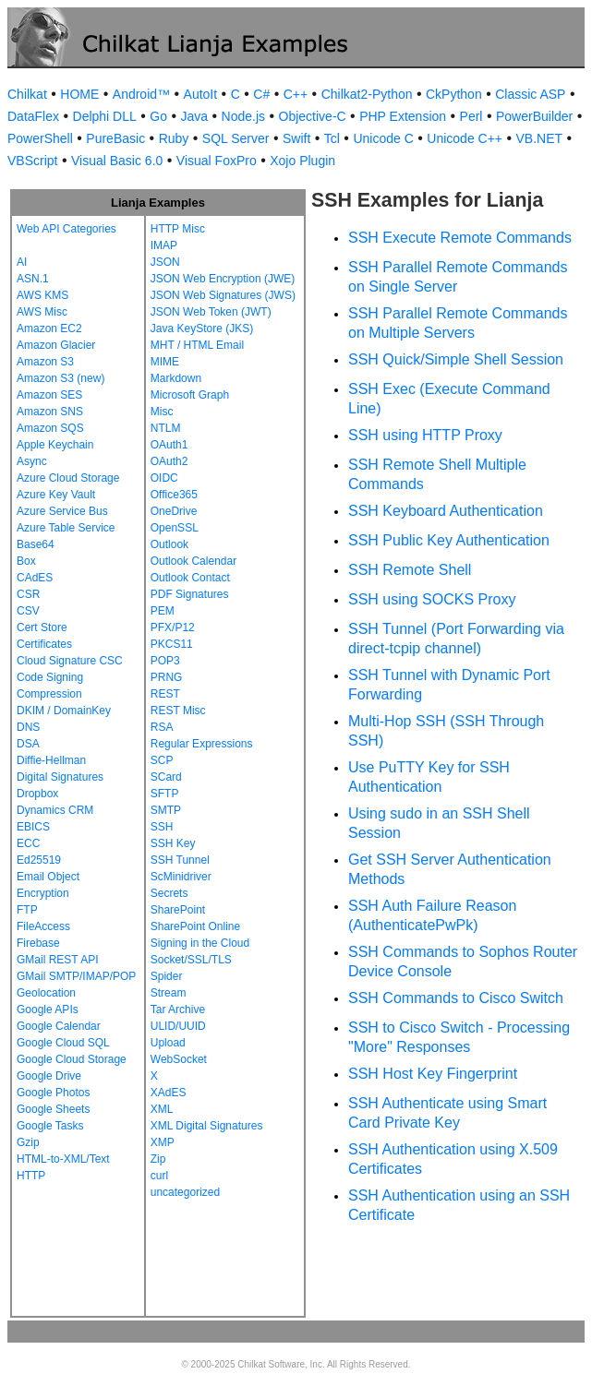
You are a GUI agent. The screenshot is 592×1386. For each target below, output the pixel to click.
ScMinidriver (181, 876)
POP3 (165, 660)
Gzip (28, 1142)
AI (22, 262)
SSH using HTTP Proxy (425, 435)
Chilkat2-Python (367, 94)
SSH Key (173, 843)
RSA (162, 727)
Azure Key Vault (56, 494)
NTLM (166, 428)
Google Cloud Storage (72, 1059)
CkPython (454, 94)
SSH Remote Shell (409, 570)
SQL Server (236, 138)
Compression (49, 693)
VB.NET (539, 138)
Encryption (43, 893)
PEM (163, 610)
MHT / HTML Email (197, 345)
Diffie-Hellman (51, 760)
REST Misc (178, 710)
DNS (28, 727)
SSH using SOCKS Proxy (431, 599)
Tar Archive (178, 1009)
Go (158, 116)
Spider (167, 976)
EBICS (33, 826)
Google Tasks (50, 1125)
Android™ (141, 94)
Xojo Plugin (302, 160)
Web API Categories (66, 228)
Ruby (174, 138)
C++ (296, 94)
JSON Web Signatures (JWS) (223, 295)
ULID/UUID (178, 1026)
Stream (169, 992)
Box (26, 561)
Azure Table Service (66, 527)
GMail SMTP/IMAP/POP (76, 976)
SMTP (166, 810)
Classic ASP (530, 94)
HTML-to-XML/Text (63, 1159)
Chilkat (27, 94)
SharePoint (178, 909)
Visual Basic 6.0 (117, 160)
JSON (165, 262)
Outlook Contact (190, 577)
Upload (168, 1042)
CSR (28, 594)
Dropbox (37, 793)
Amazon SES (49, 394)
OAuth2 (169, 461)
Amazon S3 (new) (60, 378)
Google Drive (49, 1075)
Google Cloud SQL (63, 1042)
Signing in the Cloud (200, 943)
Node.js (243, 116)
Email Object (48, 876)
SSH (162, 826)
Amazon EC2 (49, 328)
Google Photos (53, 1092)
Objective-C (312, 116)
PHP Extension (402, 116)
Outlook (169, 544)
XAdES (169, 1092)
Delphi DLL (105, 116)
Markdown (176, 378)
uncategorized (185, 1192)
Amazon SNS (50, 411)
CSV (28, 610)
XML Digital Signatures (207, 1125)
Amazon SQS (50, 428)
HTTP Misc (178, 228)
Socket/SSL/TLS (191, 959)
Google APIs (48, 1009)
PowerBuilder (534, 116)
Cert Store (42, 627)
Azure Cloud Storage (68, 478)
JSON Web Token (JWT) (211, 311)
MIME (165, 361)
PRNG (167, 677)
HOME (79, 94)
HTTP (31, 1175)
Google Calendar (59, 1026)
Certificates (44, 644)
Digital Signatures (60, 777)
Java (194, 116)
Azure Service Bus (62, 511)
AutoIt (201, 94)
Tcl (332, 138)
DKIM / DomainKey (64, 710)
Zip (158, 1159)
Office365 (174, 494)
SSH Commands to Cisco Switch (455, 998)
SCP (162, 760)
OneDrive (174, 511)
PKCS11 (172, 644)
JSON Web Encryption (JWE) (223, 278)
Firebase (38, 943)
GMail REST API (57, 959)
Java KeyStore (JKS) (202, 328)
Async (32, 461)
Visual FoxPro (216, 160)
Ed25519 (39, 860)
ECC (28, 843)
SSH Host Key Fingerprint (432, 1073)
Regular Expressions (202, 743)
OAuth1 (169, 444)
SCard (166, 777)
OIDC (164, 478)
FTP (27, 909)
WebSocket (179, 1059)
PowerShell (40, 138)
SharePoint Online (195, 926)
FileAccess (43, 926)
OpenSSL (175, 527)
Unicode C (383, 138)
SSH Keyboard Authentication (445, 511)
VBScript (32, 160)
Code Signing (50, 677)
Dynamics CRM (55, 810)
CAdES (35, 577)
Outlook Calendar (193, 561)
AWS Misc (42, 311)
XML (162, 1109)
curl (159, 1175)
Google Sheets (53, 1109)
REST (165, 693)
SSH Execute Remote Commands (460, 237)
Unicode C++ (464, 138)
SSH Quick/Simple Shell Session (455, 359)
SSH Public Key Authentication (449, 540)
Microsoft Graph (190, 394)
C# (261, 94)
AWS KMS (42, 295)
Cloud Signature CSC (70, 660)
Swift (296, 138)
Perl (471, 116)
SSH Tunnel (180, 860)
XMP (163, 1142)
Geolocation (46, 992)
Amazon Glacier (56, 345)
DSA (28, 743)
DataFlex (33, 116)
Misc (162, 411)
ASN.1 (33, 278)
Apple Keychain (55, 444)
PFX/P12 (173, 627)
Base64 (35, 544)
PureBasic (115, 138)
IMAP (164, 245)
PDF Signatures (190, 594)
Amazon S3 (45, 361)
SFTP (165, 793)
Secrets (169, 893)
